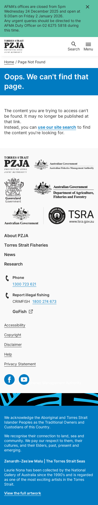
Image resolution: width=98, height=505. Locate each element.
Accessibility (14, 325)
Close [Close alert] (87, 6)
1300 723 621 (24, 284)
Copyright (12, 334)
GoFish (20, 311)
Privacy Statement (20, 364)
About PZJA (16, 235)
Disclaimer (13, 344)
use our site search (57, 127)
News (9, 254)
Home (9, 62)
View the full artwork (22, 493)
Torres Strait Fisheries (26, 245)
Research (13, 264)
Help (8, 354)
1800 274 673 (44, 301)
